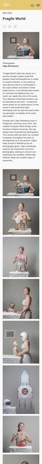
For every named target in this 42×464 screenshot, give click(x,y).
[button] (4, 26)
